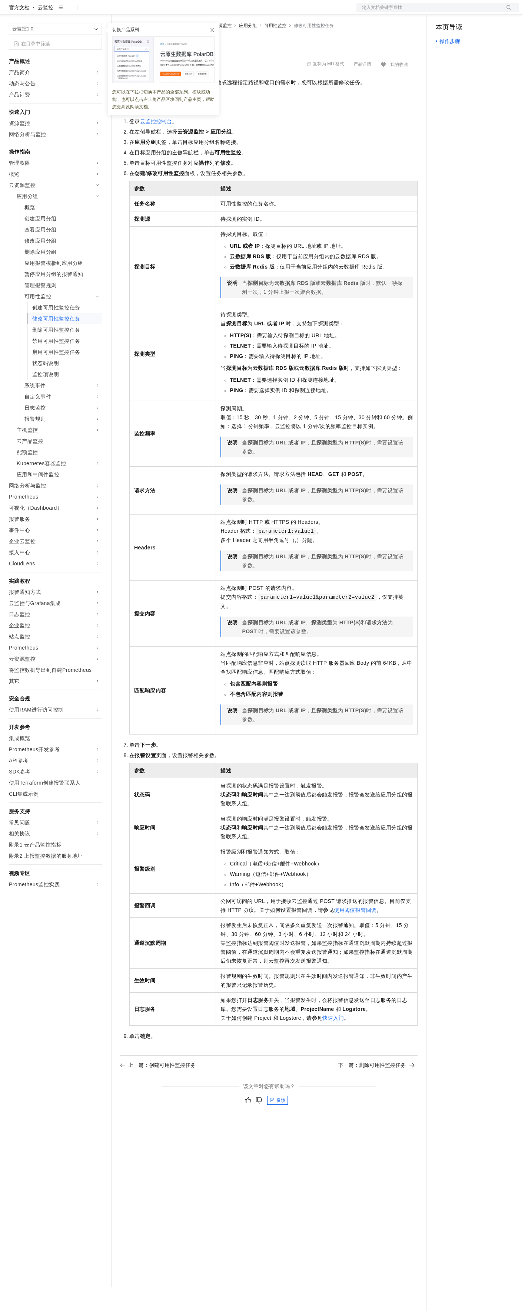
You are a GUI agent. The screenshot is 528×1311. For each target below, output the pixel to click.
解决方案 (119, 12)
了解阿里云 (244, 12)
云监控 (45, 31)
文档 (428, 11)
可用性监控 (275, 49)
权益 (142, 12)
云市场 (180, 12)
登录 (506, 11)
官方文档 (19, 31)
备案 (443, 11)
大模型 (76, 12)
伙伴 (201, 12)
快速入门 (333, 1042)
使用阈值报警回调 (355, 934)
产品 (96, 12)
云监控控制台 (156, 145)
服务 (218, 12)
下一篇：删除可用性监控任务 (376, 1089)
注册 (479, 11)
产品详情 (362, 88)
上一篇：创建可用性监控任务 (158, 1089)
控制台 (461, 11)
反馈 (277, 1124)
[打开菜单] (12, 12)
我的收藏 (399, 88)
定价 (160, 12)
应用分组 (248, 49)
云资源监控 (220, 49)
